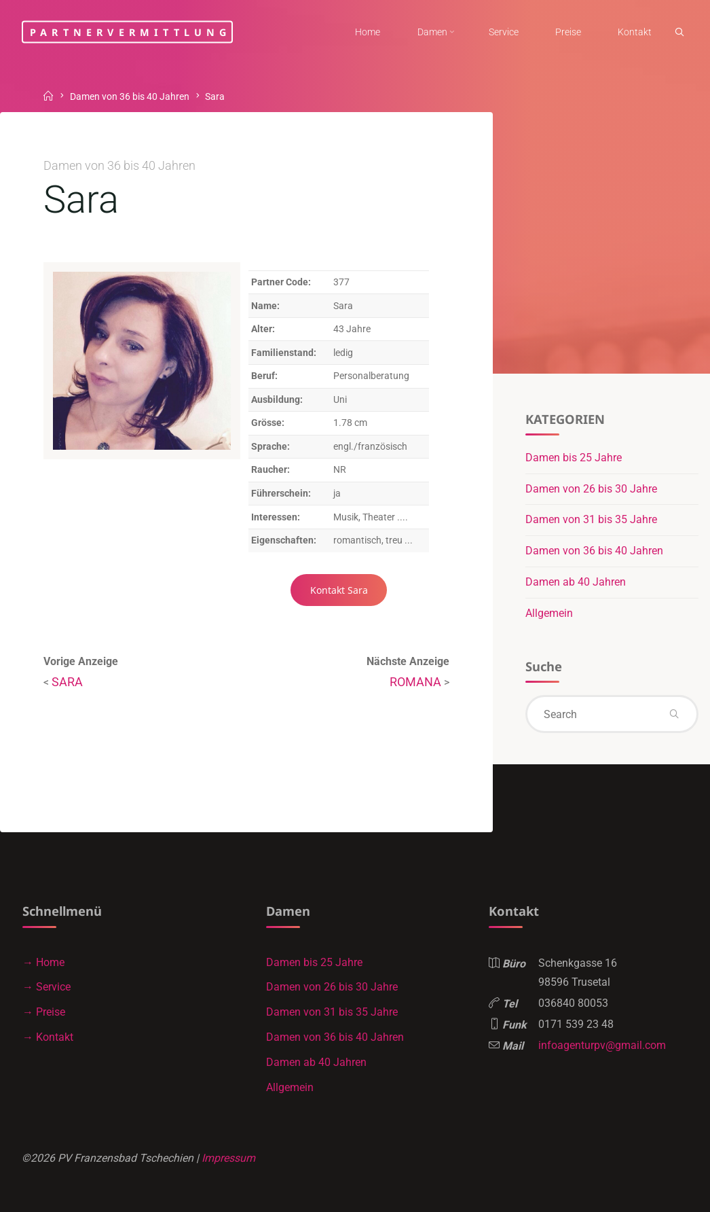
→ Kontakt (47, 1037)
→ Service (46, 986)
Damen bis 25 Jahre (573, 457)
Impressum (228, 1158)
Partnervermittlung (130, 31)
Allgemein (549, 613)
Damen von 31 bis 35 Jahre (591, 519)
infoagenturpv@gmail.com (602, 1045)
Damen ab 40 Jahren (575, 581)
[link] (679, 32)
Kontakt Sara (339, 590)
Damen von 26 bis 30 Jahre (591, 488)
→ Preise (43, 1011)
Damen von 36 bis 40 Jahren (129, 97)
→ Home (43, 962)
